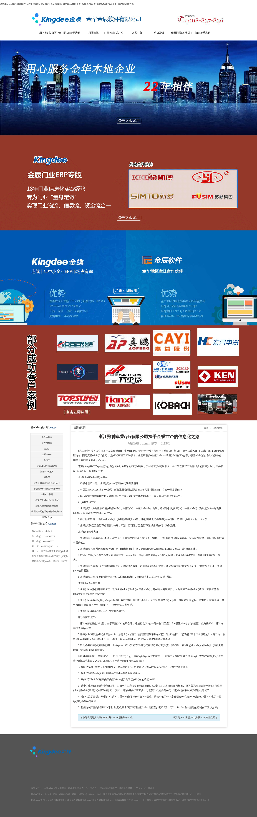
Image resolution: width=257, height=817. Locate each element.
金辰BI (47, 460)
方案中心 (137, 32)
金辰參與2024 (125, 788)
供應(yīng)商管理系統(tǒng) (47, 488)
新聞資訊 (94, 32)
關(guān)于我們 (72, 32)
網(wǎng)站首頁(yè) (50, 32)
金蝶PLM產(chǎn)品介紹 (46, 506)
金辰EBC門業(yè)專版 (47, 466)
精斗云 (47, 477)
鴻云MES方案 (46, 471)
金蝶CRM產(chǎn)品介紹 (47, 500)
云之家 (47, 449)
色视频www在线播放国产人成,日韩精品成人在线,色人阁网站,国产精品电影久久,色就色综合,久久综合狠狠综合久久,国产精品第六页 (67, 4)
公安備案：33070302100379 (155, 800)
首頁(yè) (208, 428)
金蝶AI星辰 (46, 443)
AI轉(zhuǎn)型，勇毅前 (55, 788)
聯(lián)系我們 (202, 32)
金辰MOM (47, 454)
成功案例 (159, 32)
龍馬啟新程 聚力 (76, 788)
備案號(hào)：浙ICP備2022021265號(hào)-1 (189, 800)
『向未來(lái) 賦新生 (107, 788)
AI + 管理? (91, 788)
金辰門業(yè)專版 (180, 32)
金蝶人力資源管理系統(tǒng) (46, 483)
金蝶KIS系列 (47, 494)
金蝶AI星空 (46, 437)
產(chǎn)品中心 (115, 32)
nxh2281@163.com (49, 546)
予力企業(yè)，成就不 (144, 788)
